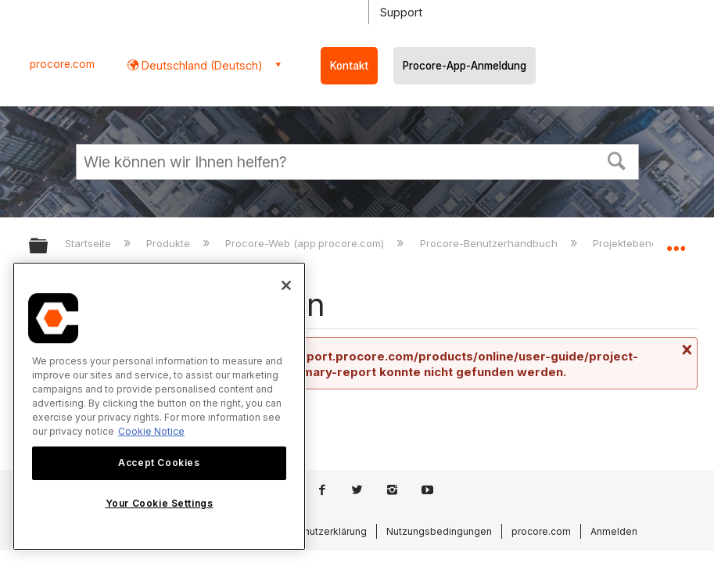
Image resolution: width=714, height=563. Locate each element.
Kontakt (349, 65)
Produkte (169, 243)
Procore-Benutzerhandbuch (490, 243)
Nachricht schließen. (685, 349)
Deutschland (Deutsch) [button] (200, 65)
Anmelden (613, 531)
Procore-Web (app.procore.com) (306, 243)
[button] (616, 159)
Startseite (89, 243)
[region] (159, 406)
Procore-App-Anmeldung (464, 65)
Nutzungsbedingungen (439, 531)
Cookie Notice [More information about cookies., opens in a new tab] (151, 431)
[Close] (286, 285)
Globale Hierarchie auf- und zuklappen (48, 246)
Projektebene (627, 243)
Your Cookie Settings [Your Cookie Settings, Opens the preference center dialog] (159, 503)
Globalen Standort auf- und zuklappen (675, 241)
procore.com (62, 64)
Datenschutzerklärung (316, 531)
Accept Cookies (158, 462)
